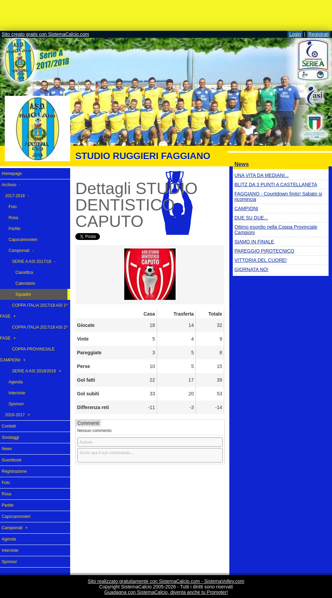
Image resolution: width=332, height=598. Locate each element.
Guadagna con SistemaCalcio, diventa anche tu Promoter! (166, 592)
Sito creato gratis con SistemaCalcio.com (45, 34)
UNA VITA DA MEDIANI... (261, 175)
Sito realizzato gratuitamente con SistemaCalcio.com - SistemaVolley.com (166, 581)
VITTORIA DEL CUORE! (260, 260)
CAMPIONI (246, 208)
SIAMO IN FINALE (254, 241)
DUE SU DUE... (251, 217)
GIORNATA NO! (251, 269)
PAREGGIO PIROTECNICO (264, 251)
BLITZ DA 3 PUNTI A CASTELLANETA (275, 184)
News (241, 164)
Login (295, 34)
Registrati (318, 34)
